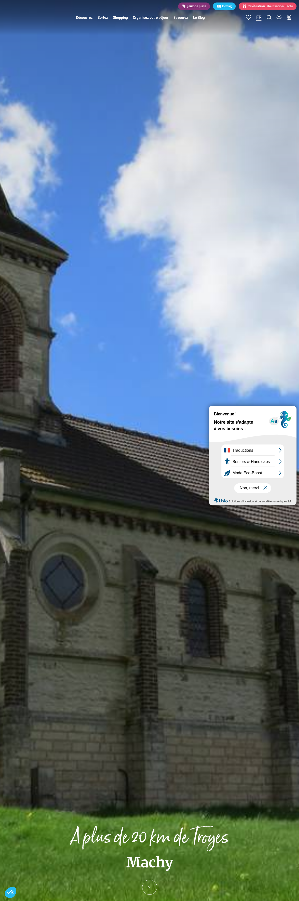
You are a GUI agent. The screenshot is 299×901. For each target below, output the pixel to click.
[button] (11, 892)
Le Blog (199, 18)
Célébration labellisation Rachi (270, 6)
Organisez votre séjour (150, 18)
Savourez (180, 18)
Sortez (103, 18)
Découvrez (84, 18)
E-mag (227, 6)
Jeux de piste (196, 6)
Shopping (120, 18)
